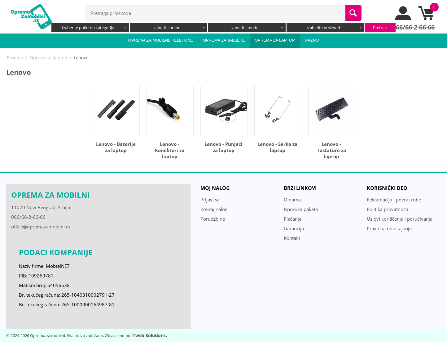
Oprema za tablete (224, 40)
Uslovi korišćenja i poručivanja (399, 219)
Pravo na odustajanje (389, 228)
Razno (312, 40)
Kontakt (292, 238)
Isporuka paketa (301, 209)
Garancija (294, 228)
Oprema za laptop (275, 40)
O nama (292, 199)
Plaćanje (293, 219)
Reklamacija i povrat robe (394, 199)
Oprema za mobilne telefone (160, 40)
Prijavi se (210, 199)
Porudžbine (212, 219)
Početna (15, 58)
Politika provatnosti (387, 209)
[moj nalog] (403, 18)
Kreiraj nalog (213, 209)
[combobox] (90, 27)
